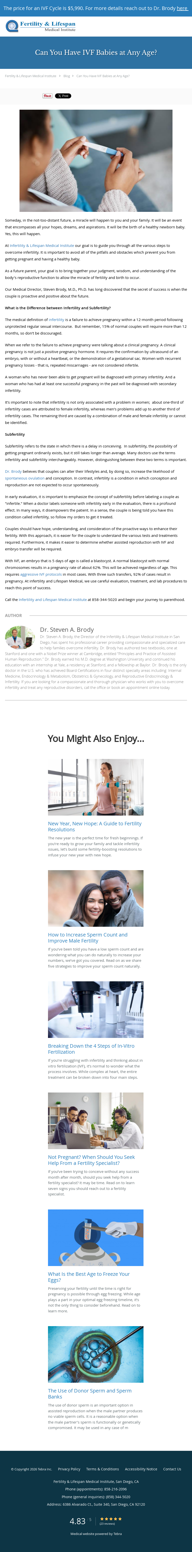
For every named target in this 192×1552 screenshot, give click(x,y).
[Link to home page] (53, 27)
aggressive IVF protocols (41, 574)
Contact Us (172, 1469)
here (182, 8)
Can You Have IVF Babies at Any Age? (103, 76)
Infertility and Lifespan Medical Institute (53, 599)
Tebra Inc (44, 1469)
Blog (67, 76)
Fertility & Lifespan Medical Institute (30, 76)
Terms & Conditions (102, 1469)
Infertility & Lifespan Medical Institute (42, 245)
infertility (56, 319)
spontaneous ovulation (24, 478)
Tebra (118, 1533)
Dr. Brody (13, 471)
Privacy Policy (69, 1469)
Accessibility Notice (141, 1469)
